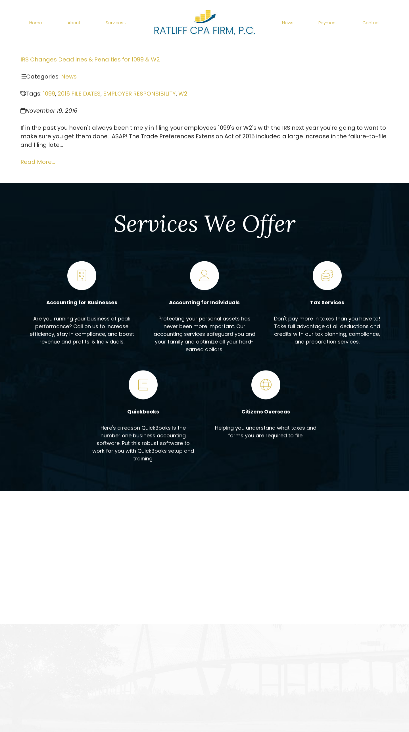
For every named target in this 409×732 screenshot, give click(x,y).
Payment (327, 23)
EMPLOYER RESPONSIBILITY (139, 94)
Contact (371, 23)
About (74, 23)
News (287, 23)
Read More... (37, 162)
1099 (49, 94)
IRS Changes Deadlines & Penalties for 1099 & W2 (90, 60)
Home (35, 23)
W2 (182, 94)
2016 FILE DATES (79, 94)
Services (116, 23)
